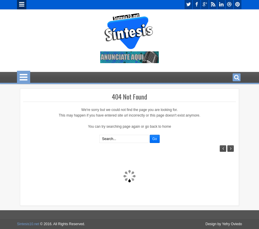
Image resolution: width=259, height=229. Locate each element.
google (205, 4)
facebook (196, 4)
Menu (21, 4)
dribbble (229, 4)
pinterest (237, 4)
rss (213, 4)
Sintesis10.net (28, 224)
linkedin (221, 4)
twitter (188, 4)
